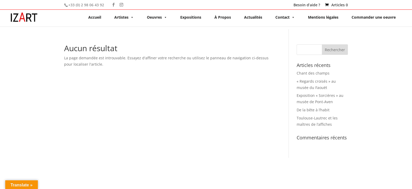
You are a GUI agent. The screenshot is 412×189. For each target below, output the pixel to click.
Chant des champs (313, 73)
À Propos (222, 17)
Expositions (190, 17)
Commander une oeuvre (374, 17)
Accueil (94, 17)
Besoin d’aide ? (306, 5)
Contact (285, 17)
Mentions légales (323, 17)
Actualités (253, 17)
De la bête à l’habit (313, 109)
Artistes (124, 17)
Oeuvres (157, 17)
